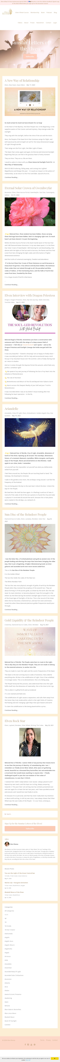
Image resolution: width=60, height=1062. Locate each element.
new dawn (12, 85)
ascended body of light (13, 984)
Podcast (49, 12)
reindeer (35, 527)
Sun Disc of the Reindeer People (27, 522)
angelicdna (8, 961)
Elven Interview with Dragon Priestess (25, 301)
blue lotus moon (10, 1025)
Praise (32, 23)
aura (6, 999)
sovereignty (50, 196)
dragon (7, 308)
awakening (8, 1010)
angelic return (10, 957)
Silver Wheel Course (22, 12)
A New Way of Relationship (23, 80)
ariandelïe (8, 421)
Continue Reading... (11, 177)
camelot (7, 1037)
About (26, 23)
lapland (11, 737)
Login (55, 23)
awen (6, 1014)
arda (6, 972)
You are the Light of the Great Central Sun (20, 885)
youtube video (10, 310)
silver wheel (26, 737)
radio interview (44, 308)
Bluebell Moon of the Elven (14, 904)
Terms (41, 1052)
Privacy (48, 1052)
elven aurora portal (23, 196)
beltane (7, 1018)
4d (5, 931)
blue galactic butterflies (13, 1022)
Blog (55, 12)
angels (7, 965)
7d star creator (14, 888)
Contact (48, 23)
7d (5, 934)
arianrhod (8, 980)
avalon (7, 1003)
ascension (8, 196)
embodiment (31, 421)
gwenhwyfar (34, 196)
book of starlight (10, 1033)
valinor (7, 199)
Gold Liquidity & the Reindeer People (26, 630)
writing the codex (37, 737)
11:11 (6, 927)
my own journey (32, 308)
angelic (7, 950)
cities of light (17, 421)
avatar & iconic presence (13, 1006)
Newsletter (40, 23)
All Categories (9, 923)
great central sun (22, 888)
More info (28, 1060)
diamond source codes (12, 527)
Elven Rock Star (16, 733)
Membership (35, 12)
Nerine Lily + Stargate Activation (16, 895)
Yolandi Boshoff (28, 353)
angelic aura (9, 953)
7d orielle (7, 888)
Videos (20, 23)
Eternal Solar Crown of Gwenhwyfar (21, 190)
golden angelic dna (43, 421)
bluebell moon (16, 897)
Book (43, 12)
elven (6, 85)
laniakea (28, 527)
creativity (8, 637)
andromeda (8, 946)
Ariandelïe (12, 417)
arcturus (8, 969)
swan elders (21, 85)
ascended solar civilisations (14, 988)
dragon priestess (16, 308)
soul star (42, 196)
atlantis (7, 995)
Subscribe (30, 56)
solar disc (42, 527)
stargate (23, 897)
